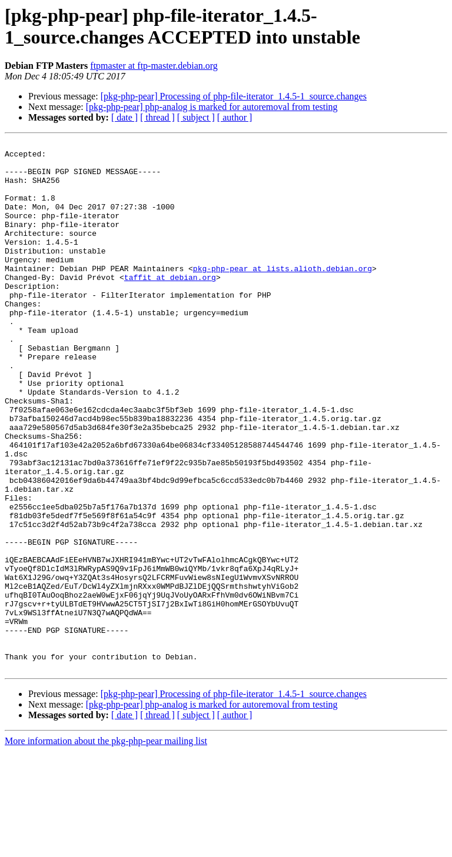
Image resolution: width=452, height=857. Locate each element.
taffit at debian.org (170, 305)
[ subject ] (196, 117)
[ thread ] (157, 117)
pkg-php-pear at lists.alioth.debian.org (282, 294)
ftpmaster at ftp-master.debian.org (154, 66)
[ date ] (124, 117)
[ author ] (234, 117)
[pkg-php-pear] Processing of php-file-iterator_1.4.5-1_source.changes (234, 96)
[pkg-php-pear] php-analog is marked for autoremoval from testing (212, 107)
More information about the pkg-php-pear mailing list (106, 847)
